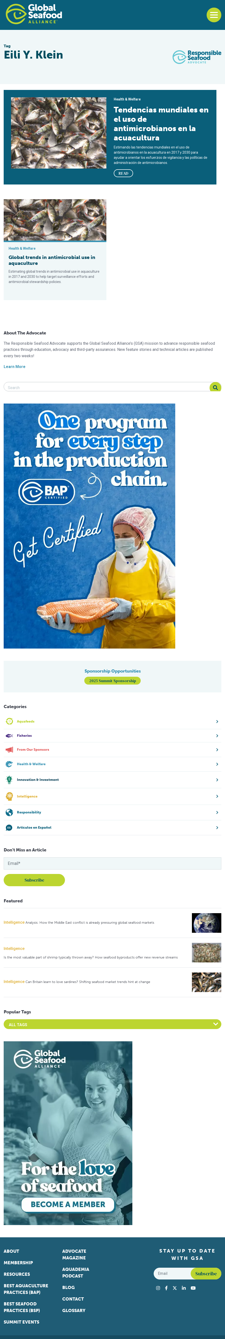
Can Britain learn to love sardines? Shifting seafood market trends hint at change (87, 982)
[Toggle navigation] (214, 15)
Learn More (14, 366)
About (11, 1251)
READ (123, 173)
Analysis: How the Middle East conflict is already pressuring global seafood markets (89, 922)
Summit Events (21, 1322)
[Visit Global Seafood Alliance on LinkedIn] (183, 1288)
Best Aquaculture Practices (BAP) (26, 1289)
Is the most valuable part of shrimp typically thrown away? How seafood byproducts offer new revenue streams (91, 957)
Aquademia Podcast (75, 1273)
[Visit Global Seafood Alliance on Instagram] (158, 1288)
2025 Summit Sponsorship (112, 680)
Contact (73, 1299)
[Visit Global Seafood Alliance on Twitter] (174, 1288)
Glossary (74, 1310)
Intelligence (14, 922)
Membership (18, 1262)
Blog (68, 1287)
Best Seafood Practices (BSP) (22, 1307)
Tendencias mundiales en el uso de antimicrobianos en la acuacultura (161, 123)
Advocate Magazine (74, 1255)
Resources (17, 1274)
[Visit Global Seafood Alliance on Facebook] (166, 1288)
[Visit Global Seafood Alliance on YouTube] (193, 1288)
